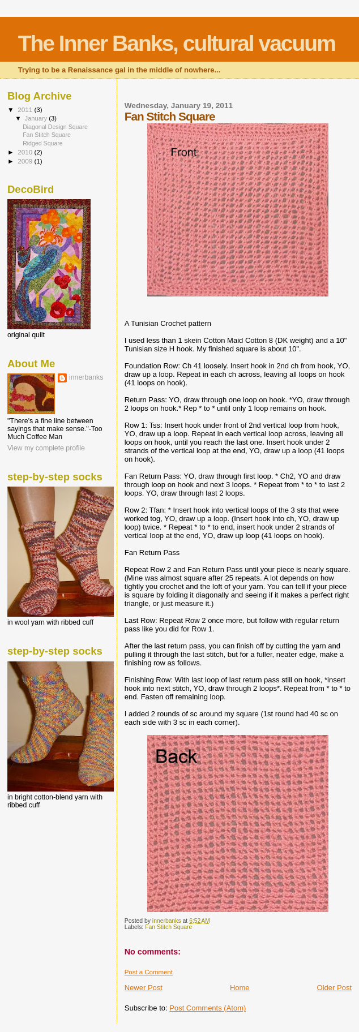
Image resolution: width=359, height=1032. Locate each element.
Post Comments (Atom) (207, 1008)
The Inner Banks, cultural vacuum (176, 43)
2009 (26, 161)
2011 (26, 109)
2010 (26, 152)
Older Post (334, 987)
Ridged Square (43, 143)
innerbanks (86, 377)
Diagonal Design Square (55, 126)
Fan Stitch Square (168, 927)
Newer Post (144, 987)
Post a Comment (149, 972)
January (37, 118)
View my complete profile (46, 448)
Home (240, 987)
